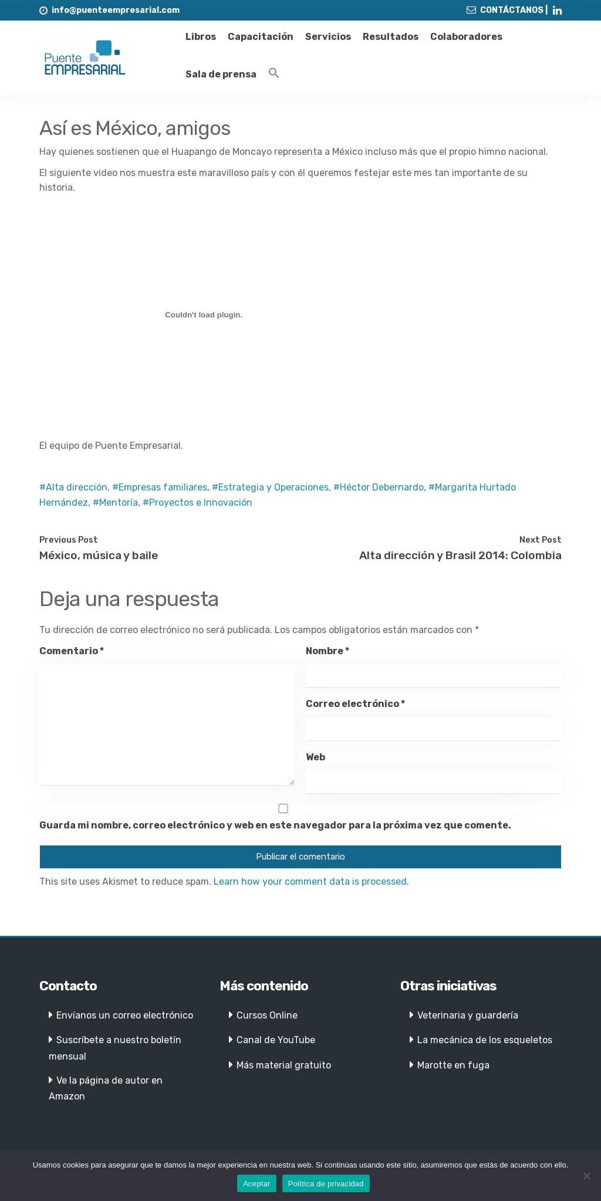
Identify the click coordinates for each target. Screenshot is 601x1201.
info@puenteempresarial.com (116, 10)
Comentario (71, 651)
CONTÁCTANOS (511, 10)
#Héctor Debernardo (378, 487)
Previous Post (68, 539)
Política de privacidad (326, 1183)
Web (315, 757)
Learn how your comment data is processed (310, 881)
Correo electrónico (355, 703)
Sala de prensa (220, 74)
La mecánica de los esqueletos (484, 1040)
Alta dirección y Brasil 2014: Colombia (460, 555)
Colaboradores (466, 36)
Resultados (390, 36)
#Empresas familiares (159, 487)
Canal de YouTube (276, 1040)
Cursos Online (267, 1015)
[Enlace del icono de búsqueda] (274, 73)
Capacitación (260, 36)
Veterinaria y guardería (467, 1015)
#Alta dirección (73, 487)
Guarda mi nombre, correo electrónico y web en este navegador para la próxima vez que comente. (275, 825)
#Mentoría (115, 502)
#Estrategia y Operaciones (270, 487)
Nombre (327, 651)
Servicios (328, 36)
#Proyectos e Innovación (197, 502)
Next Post (540, 539)
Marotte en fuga (453, 1065)
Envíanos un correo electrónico (124, 1015)
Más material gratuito (284, 1065)
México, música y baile (98, 555)
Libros (200, 36)
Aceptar (257, 1183)
